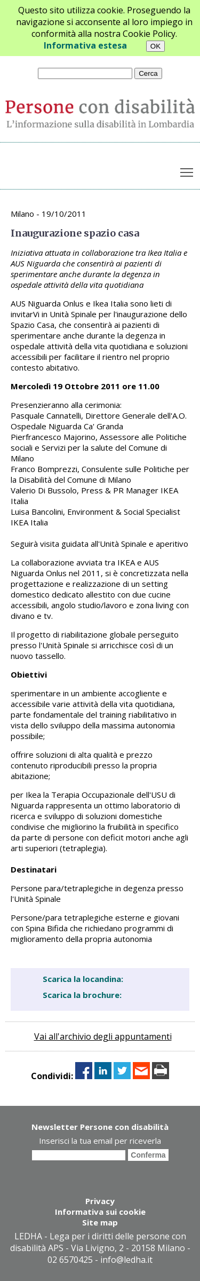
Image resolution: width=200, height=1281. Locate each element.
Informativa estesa (85, 45)
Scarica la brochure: (82, 994)
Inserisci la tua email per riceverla (100, 1140)
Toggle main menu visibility (187, 170)
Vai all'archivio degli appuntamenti (103, 1036)
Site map (100, 1222)
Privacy (100, 1201)
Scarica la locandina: (83, 978)
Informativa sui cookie (100, 1211)
